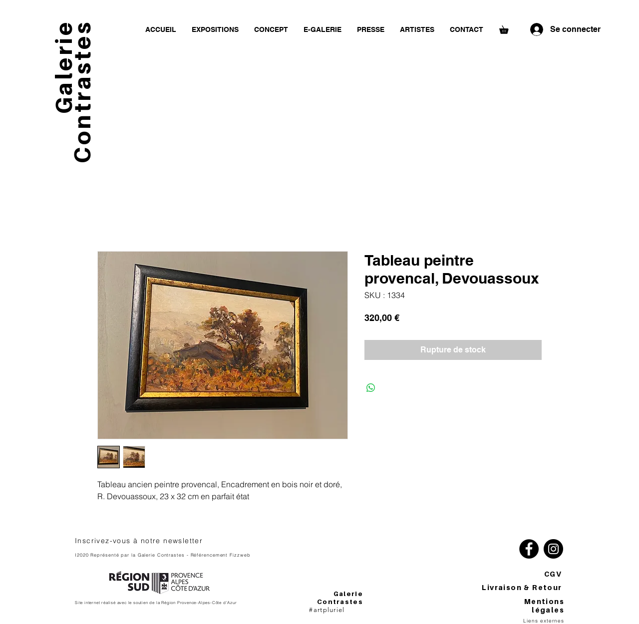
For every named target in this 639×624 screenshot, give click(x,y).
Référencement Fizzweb (221, 555)
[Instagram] (553, 549)
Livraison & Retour (523, 587)
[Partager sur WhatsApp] (371, 388)
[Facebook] (529, 549)
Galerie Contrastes (340, 598)
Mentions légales (544, 605)
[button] (507, 28)
